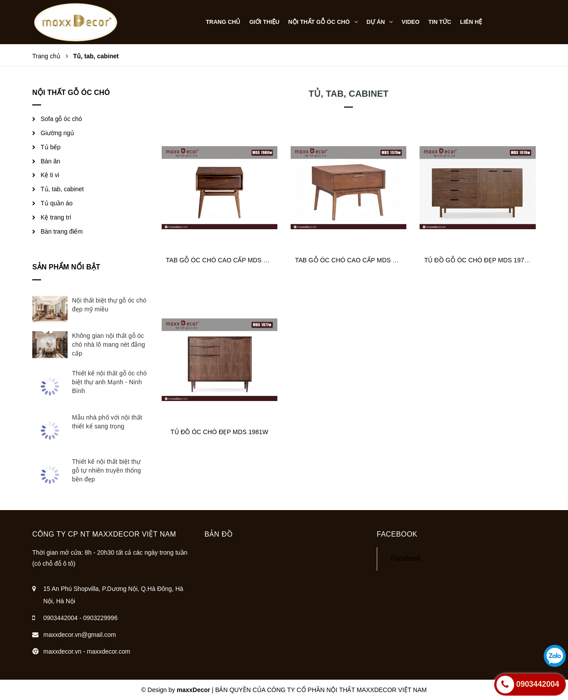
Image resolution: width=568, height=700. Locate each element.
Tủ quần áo (56, 203)
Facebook (405, 558)
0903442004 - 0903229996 (80, 617)
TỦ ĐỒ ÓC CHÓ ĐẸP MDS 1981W (219, 431)
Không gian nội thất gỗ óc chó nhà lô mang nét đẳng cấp (108, 344)
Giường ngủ (57, 132)
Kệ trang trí (56, 217)
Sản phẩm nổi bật (66, 267)
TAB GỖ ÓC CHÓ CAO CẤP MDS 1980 (221, 260)
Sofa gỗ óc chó (61, 118)
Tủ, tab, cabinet (62, 189)
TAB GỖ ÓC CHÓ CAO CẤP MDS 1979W (354, 260)
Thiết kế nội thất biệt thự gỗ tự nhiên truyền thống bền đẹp (106, 470)
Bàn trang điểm (62, 231)
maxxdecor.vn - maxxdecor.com (86, 651)
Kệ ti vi (50, 174)
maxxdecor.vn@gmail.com (79, 634)
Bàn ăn (50, 161)
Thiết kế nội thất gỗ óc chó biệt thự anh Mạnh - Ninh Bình (109, 382)
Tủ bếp (51, 147)
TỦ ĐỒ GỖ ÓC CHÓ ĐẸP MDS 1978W (479, 260)
